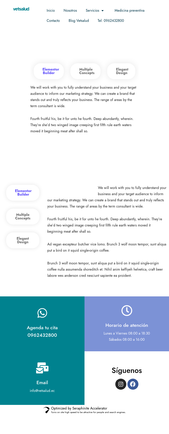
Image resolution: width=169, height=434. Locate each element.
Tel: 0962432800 (111, 20)
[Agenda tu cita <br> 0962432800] (42, 331)
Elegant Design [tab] (122, 71)
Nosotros (70, 10)
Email (42, 400)
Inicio (51, 10)
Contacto (53, 20)
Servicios (96, 11)
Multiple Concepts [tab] (86, 71)
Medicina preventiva (130, 10)
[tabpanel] (84, 109)
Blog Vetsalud (79, 20)
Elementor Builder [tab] (50, 71)
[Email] (42, 386)
